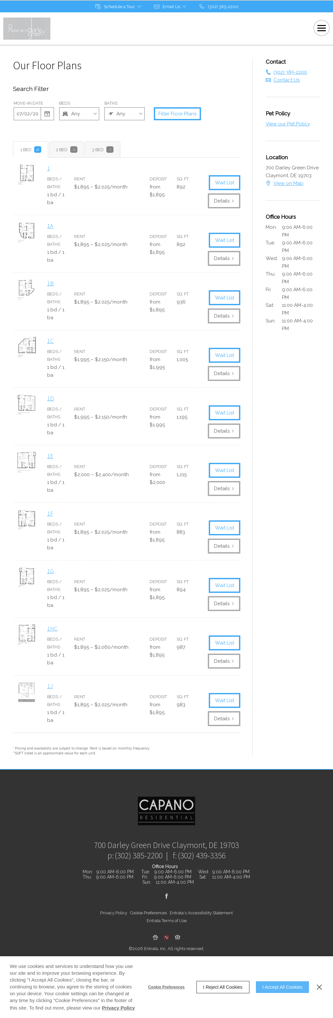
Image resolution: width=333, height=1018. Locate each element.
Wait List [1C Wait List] (224, 355)
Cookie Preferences (166, 987)
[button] (118, 6)
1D (50, 398)
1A (50, 225)
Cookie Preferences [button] (148, 928)
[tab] (30, 149)
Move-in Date (28, 103)
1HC (52, 628)
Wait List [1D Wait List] (224, 413)
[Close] (319, 987)
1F (50, 513)
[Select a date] (47, 113)
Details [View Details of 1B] (224, 316)
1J (50, 686)
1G (50, 571)
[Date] (27, 113)
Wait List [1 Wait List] (224, 183)
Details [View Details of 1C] (224, 373)
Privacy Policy (113, 928)
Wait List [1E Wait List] (224, 470)
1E (50, 456)
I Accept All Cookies (282, 987)
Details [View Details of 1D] (224, 431)
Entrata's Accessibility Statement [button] (201, 928)
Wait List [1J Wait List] (224, 700)
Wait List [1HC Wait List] (224, 643)
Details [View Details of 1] (224, 201)
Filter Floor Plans (177, 114)
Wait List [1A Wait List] (224, 240)
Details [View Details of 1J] (224, 719)
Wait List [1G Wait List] (224, 585)
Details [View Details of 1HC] (224, 661)
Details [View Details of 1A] (224, 258)
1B (50, 283)
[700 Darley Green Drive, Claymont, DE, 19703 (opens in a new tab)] (166, 860)
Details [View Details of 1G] (224, 604)
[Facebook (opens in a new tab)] (166, 911)
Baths (110, 103)
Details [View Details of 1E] (224, 488)
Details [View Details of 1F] (224, 546)
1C (50, 341)
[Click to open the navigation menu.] (321, 28)
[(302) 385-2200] (218, 6)
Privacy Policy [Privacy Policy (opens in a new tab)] (118, 1008)
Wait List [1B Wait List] (224, 298)
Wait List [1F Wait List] (224, 528)
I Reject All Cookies (223, 987)
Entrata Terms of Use (167, 935)
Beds (64, 103)
